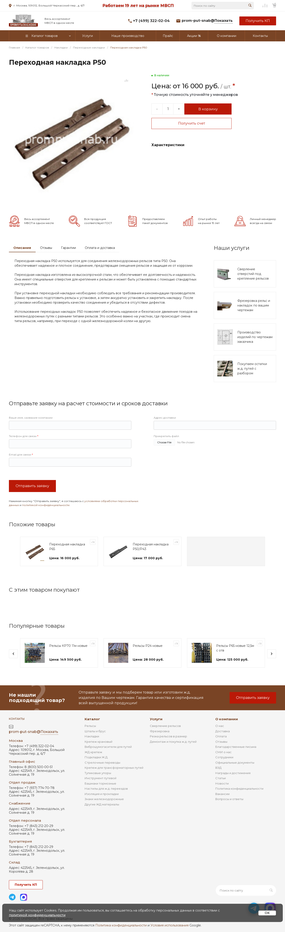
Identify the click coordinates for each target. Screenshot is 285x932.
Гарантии (68, 248)
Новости (222, 783)
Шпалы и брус (95, 731)
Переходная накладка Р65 (67, 546)
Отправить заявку (32, 486)
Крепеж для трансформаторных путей (114, 767)
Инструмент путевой (100, 778)
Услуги (156, 719)
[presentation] (13, 653)
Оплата (221, 736)
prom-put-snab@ (207, 21)
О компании (226, 719)
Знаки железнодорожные (104, 799)
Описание (22, 248)
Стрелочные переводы (102, 762)
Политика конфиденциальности (239, 788)
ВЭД (218, 767)
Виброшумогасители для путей (108, 746)
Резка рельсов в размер (168, 736)
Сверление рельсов (165, 726)
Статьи (220, 778)
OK (267, 913)
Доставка (222, 731)
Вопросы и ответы (229, 799)
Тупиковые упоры (98, 773)
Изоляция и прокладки (102, 794)
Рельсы (90, 726)
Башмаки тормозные (100, 783)
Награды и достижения (232, 773)
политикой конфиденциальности (45, 505)
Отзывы (46, 248)
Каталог (92, 719)
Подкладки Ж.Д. (96, 757)
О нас (219, 726)
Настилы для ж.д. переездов (106, 788)
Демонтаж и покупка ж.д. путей (173, 741)
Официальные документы (234, 762)
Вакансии (222, 794)
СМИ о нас (223, 752)
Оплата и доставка (100, 248)
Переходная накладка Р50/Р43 (151, 546)
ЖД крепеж (93, 752)
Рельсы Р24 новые (148, 646)
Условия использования (170, 925)
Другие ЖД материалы (102, 804)
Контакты (16, 718)
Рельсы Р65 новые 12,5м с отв (235, 648)
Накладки (92, 736)
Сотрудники (224, 757)
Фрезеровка (159, 731)
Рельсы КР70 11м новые (68, 646)
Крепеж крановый (98, 741)
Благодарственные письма (235, 746)
